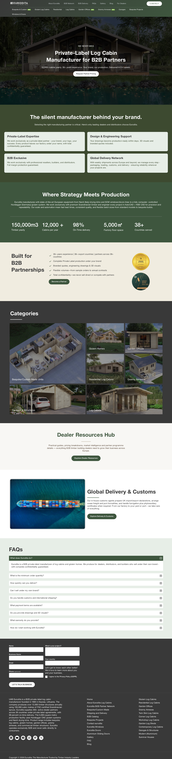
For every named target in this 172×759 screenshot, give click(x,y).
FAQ (89, 736)
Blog (110, 3)
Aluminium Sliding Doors (98, 729)
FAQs (94, 3)
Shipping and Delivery (97, 708)
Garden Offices (84, 9)
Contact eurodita (94, 719)
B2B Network (70, 3)
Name (11, 641)
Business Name (15, 650)
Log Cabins (70, 9)
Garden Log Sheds (147, 719)
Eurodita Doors (94, 726)
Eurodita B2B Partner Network (101, 702)
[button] (154, 3)
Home (89, 695)
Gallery (102, 3)
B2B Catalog (93, 712)
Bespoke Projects (133, 9)
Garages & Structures (148, 726)
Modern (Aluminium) (148, 729)
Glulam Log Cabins (44, 9)
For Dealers (119, 3)
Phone (15, 667)
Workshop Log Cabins (149, 715)
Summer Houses (146, 733)
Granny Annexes (103, 9)
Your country (50, 654)
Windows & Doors (150, 9)
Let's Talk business (22, 680)
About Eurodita (56, 3)
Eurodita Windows (95, 722)
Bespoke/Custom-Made (98, 705)
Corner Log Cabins (147, 712)
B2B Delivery (84, 3)
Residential (58, 9)
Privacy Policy (65, 672)
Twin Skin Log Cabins (148, 708)
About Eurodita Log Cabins (99, 698)
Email (11, 658)
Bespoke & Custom (22, 9)
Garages (120, 9)
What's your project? (53, 641)
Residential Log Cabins (149, 698)
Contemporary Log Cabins (151, 722)
